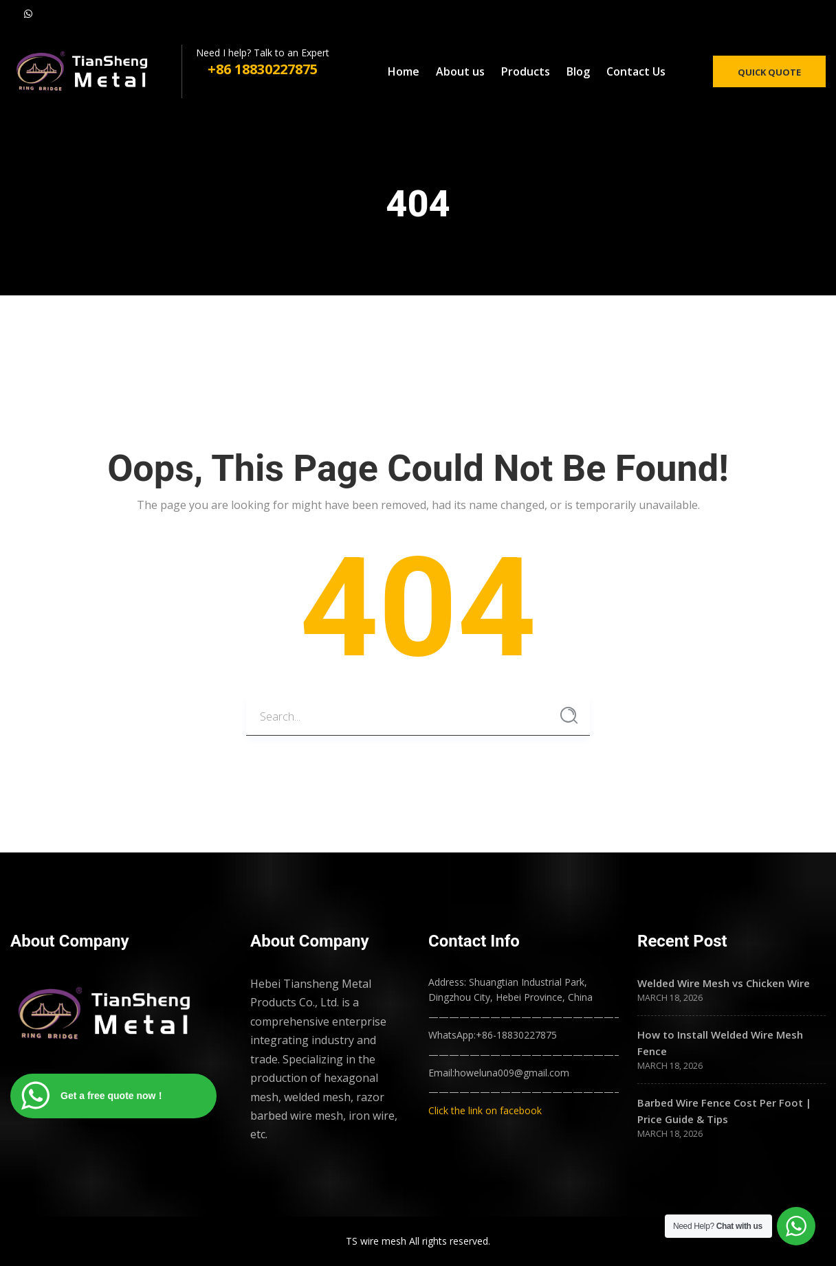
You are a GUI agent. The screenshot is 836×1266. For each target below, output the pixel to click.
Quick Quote (769, 72)
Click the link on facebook (485, 1110)
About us (460, 71)
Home (403, 71)
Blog (578, 71)
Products (525, 71)
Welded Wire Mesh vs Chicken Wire (723, 983)
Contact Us (636, 71)
